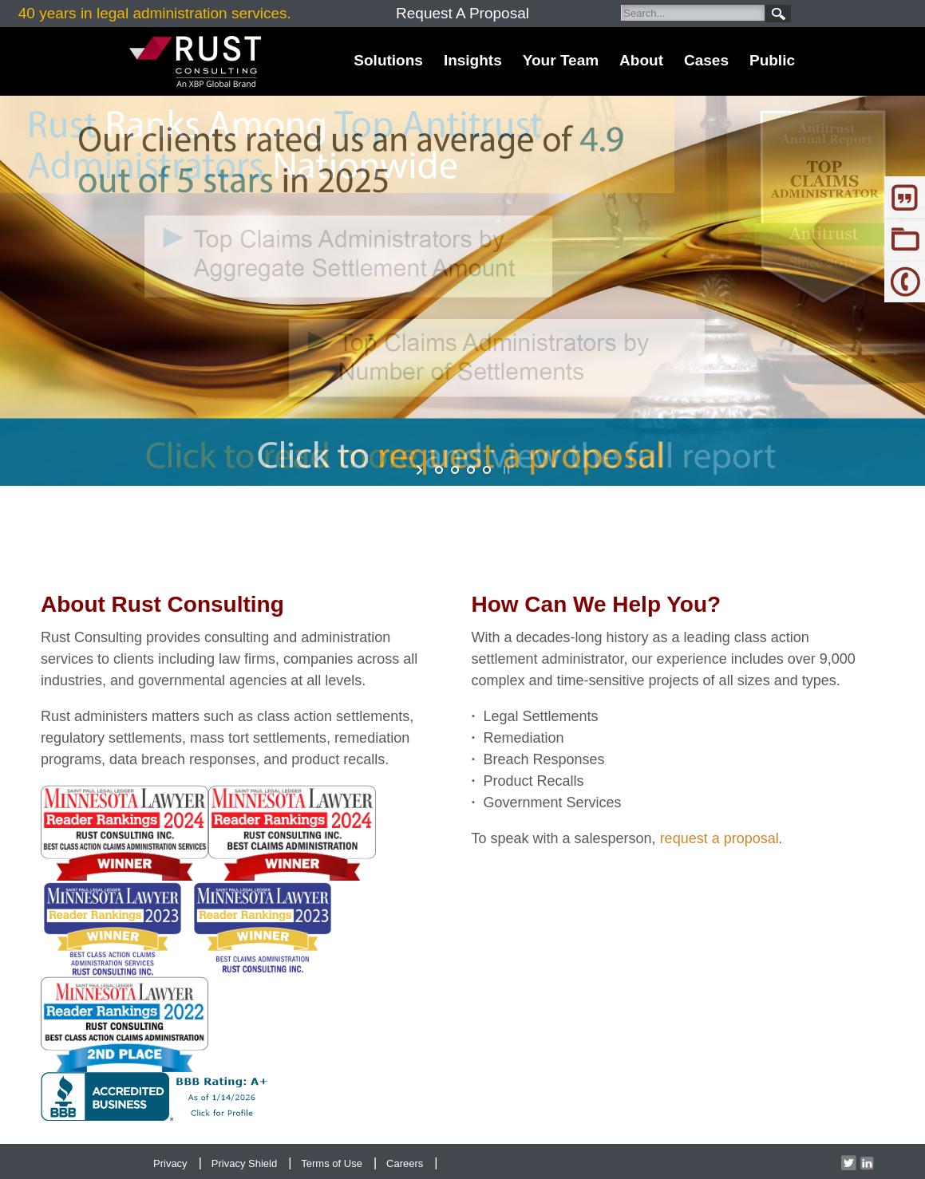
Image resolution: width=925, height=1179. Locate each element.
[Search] (693, 13)
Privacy (170, 1163)
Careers (404, 1163)
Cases (706, 60)
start (421, 470)
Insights (473, 60)
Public (772, 60)
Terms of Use (331, 1163)
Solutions (388, 60)
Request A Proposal (462, 13)
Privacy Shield (244, 1163)
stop (505, 470)
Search (778, 13)
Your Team (561, 60)
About (641, 60)
